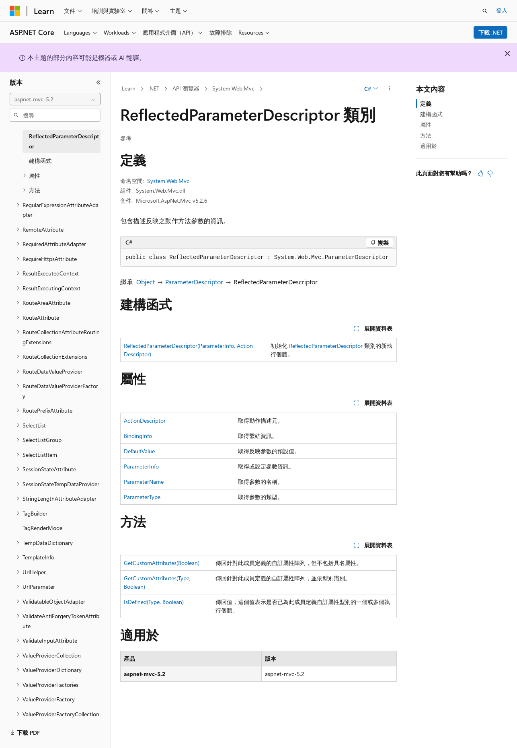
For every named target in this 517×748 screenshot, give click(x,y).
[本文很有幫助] (480, 173)
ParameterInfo (141, 466)
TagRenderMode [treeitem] (42, 528)
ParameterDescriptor (194, 281)
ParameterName (144, 481)
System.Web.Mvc (233, 88)
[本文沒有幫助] (490, 173)
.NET (153, 88)
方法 (425, 135)
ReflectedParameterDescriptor (326, 345)
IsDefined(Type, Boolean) (154, 602)
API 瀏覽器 (185, 88)
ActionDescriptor (145, 420)
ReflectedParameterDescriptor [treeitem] (64, 141)
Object (145, 281)
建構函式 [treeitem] (40, 160)
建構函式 (431, 114)
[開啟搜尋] (485, 11)
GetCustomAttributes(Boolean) (161, 563)
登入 (501, 10)
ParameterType (142, 497)
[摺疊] (98, 82)
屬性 (425, 124)
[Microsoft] (15, 11)
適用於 (428, 146)
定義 (425, 103)
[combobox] (55, 99)
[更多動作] (390, 88)
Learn (128, 88)
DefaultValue (139, 451)
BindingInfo (138, 436)
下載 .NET (490, 32)
